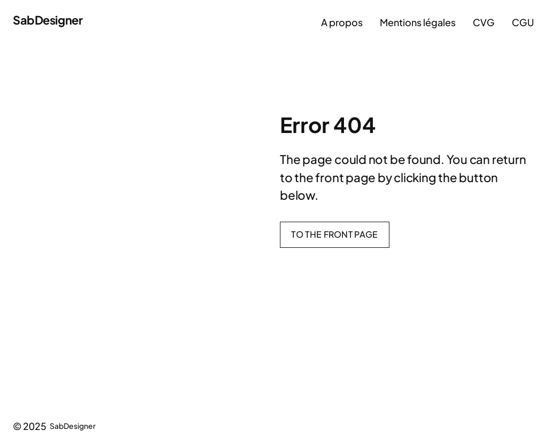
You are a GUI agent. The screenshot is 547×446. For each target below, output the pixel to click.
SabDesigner (47, 19)
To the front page (334, 234)
